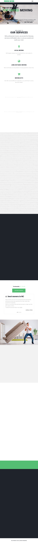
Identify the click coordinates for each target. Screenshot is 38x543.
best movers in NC (16, 296)
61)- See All (22, 286)
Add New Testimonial (19, 290)
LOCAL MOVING (19, 50)
